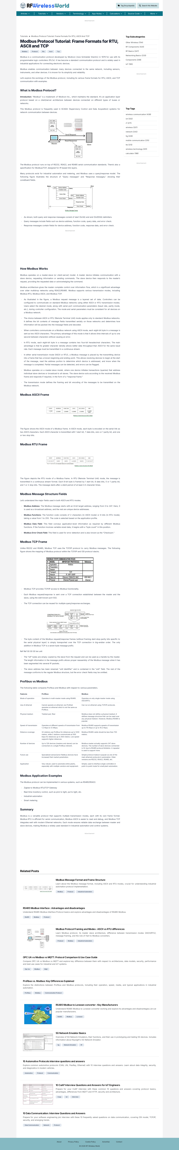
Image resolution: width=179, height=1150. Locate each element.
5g (58, 1045)
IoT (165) (129, 64)
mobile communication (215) (137, 140)
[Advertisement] (89, 27)
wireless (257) (131, 127)
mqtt (45, 969)
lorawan (79, 1017)
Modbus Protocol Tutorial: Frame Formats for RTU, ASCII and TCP (60, 36)
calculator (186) (132, 153)
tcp (58, 51)
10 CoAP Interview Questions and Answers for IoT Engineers (88, 1085)
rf (81, 1045)
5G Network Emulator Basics (71, 1033)
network (46, 1125)
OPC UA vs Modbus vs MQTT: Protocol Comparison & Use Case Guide (60, 957)
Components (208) (133, 60)
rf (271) (128, 123)
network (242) (131, 132)
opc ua (27, 969)
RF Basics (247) (132, 51)
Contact (119, 1142)
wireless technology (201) (136, 149)
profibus (27, 993)
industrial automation (85, 892)
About (59, 1142)
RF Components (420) (135, 47)
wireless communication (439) (138, 114)
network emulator (70, 1045)
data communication (32, 1125)
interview (75, 1097)
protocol (35, 51)
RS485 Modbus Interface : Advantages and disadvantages (54, 908)
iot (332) (129, 119)
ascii (50, 51)
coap (59, 1097)
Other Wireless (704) (134, 42)
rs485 (27, 917)
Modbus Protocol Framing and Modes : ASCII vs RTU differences (90, 929)
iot (66, 1097)
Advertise (106, 1142)
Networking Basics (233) (136, 55)
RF (44, 5)
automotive (29, 1073)
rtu (43, 51)
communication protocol (53, 993)
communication (53, 1073)
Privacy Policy (73, 1142)
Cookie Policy (90, 1142)
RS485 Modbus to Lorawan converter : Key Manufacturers (87, 1004)
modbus (24, 51)
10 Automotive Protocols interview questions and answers (54, 1061)
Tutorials (24, 36)
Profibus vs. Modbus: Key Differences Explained (48, 981)
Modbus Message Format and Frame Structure (80, 879)
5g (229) (129, 136)
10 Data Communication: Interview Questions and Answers (54, 1113)
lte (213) (129, 145)
